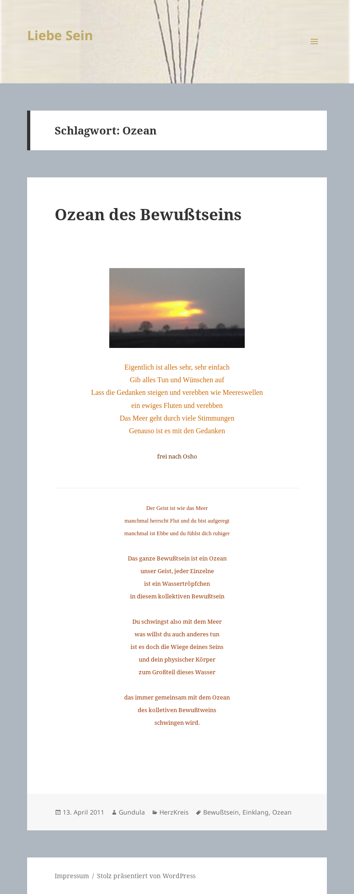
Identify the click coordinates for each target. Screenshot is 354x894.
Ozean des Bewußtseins (148, 214)
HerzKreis (174, 812)
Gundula (132, 812)
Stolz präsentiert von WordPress (146, 875)
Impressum (72, 875)
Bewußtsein (221, 812)
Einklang (255, 812)
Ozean (282, 812)
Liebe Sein (60, 35)
